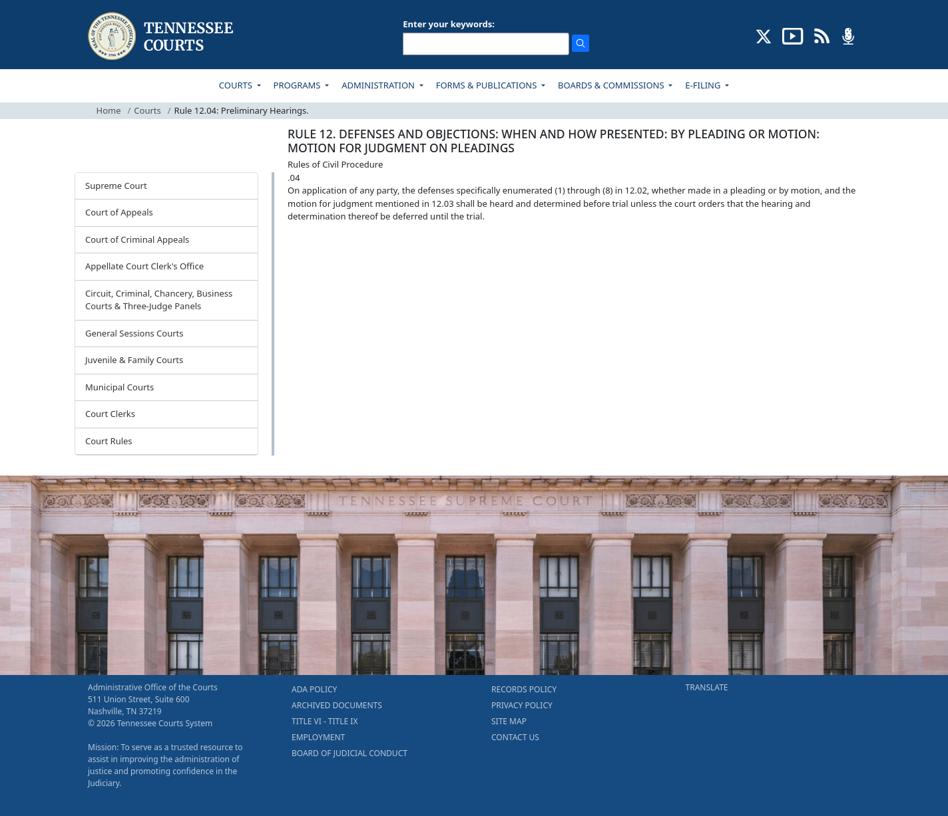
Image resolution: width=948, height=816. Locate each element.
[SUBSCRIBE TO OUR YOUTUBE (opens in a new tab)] (793, 35)
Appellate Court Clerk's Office (144, 266)
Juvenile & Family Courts (134, 360)
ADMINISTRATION (379, 85)
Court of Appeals (119, 212)
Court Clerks (110, 414)
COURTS (236, 85)
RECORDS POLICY (524, 689)
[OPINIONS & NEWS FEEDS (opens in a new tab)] (822, 35)
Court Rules (108, 441)
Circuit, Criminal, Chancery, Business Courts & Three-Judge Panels (158, 300)
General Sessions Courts (134, 333)
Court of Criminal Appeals (137, 239)
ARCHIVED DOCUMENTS (337, 705)
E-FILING (704, 85)
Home (109, 110)
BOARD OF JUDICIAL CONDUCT (349, 753)
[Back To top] (310, 249)
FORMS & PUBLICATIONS (487, 85)
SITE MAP (509, 721)
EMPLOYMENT (318, 737)
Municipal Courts (119, 387)
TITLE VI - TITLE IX (324, 721)
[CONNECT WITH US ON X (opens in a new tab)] (764, 35)
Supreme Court (116, 186)
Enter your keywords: (449, 24)
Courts (147, 110)
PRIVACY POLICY (522, 705)
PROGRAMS (298, 85)
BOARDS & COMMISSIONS (612, 85)
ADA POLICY (314, 689)
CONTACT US (515, 737)
